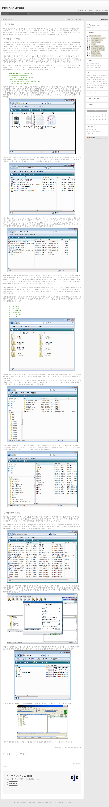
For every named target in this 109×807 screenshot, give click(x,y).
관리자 (29, 802)
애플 (98, 75)
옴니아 (88, 86)
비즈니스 (93, 86)
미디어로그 (90, 10)
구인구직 (93, 80)
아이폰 (99, 80)
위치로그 (98, 10)
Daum (53, 802)
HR (101, 84)
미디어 (102, 86)
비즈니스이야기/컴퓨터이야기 (75, 19)
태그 (83, 10)
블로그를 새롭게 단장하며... (95, 65)
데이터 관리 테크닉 (9, 24)
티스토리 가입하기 (102, 138)
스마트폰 (93, 75)
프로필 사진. (90, 133)
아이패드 (99, 82)
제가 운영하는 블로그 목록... (95, 67)
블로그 (93, 88)
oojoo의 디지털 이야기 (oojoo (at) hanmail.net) (24, 779)
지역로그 (19, 802)
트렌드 (88, 75)
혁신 (88, 77)
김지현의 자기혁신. (92, 129)
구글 (88, 84)
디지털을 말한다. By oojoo (12, 7)
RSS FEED (106, 19)
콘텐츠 (105, 84)
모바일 (94, 82)
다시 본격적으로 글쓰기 (93, 63)
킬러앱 (96, 77)
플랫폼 (100, 77)
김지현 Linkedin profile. (93, 131)
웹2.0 (101, 88)
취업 (98, 86)
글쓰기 (34, 802)
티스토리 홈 (91, 138)
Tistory (68, 802)
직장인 (105, 82)
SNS (98, 88)
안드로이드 (104, 75)
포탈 (103, 80)
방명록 (106, 10)
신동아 (98, 84)
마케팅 (92, 77)
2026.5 (96, 110)
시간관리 (92, 84)
